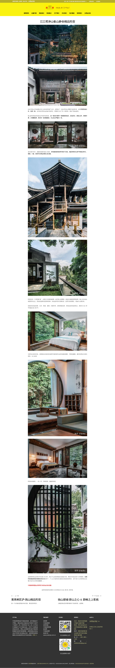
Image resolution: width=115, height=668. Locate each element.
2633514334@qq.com (80, 643)
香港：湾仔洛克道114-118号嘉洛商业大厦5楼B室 (80, 627)
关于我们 (56, 13)
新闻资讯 (26, 13)
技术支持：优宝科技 (89, 663)
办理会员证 (31, 1)
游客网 (30, 663)
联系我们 (79, 13)
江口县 (62, 590)
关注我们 (64, 13)
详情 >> (35, 635)
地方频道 (71, 13)
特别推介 (49, 13)
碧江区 (66, 590)
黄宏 (52, 590)
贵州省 (71, 590)
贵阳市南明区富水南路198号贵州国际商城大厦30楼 (80, 633)
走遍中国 (33, 13)
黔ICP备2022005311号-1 (43, 663)
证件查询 (98, 1)
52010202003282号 (79, 663)
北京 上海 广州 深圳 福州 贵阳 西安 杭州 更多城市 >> (75, 1)
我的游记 (41, 13)
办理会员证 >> (94, 621)
